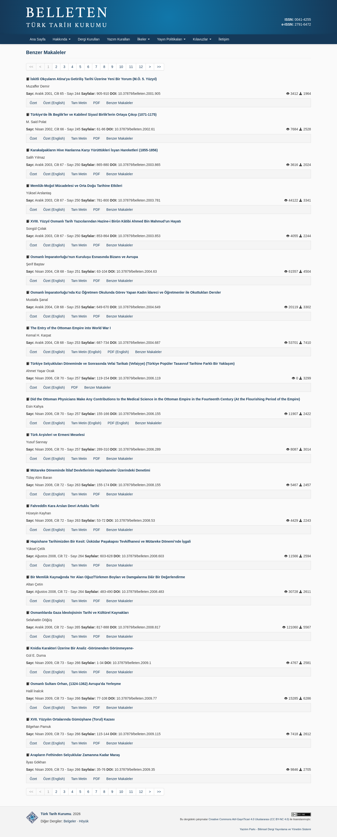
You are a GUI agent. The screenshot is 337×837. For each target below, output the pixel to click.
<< (31, 67)
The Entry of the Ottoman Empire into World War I (68, 328)
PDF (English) (118, 352)
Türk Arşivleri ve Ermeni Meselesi (55, 435)
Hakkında (62, 39)
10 (121, 67)
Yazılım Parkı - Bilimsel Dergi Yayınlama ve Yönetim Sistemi (275, 829)
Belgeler (70, 821)
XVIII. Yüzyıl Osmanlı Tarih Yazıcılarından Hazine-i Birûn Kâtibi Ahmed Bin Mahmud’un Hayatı (103, 221)
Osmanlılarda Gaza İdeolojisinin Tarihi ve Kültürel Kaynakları (77, 613)
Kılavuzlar (202, 39)
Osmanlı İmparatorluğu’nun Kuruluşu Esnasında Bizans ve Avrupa (82, 257)
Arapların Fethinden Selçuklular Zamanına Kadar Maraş (73, 755)
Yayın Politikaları (171, 39)
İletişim (224, 39)
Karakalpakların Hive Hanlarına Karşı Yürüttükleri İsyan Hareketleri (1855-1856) (92, 150)
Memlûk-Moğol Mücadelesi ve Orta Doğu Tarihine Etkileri (74, 186)
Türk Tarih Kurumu (56, 814)
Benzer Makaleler (119, 103)
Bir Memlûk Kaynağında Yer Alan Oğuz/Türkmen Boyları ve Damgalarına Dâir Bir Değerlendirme (105, 577)
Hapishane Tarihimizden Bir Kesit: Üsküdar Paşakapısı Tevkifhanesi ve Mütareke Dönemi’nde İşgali (108, 541)
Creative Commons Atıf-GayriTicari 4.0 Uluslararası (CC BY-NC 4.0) (249, 819)
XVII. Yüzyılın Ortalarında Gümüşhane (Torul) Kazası (70, 719)
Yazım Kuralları (118, 39)
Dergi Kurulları (89, 39)
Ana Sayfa (38, 39)
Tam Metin (79, 103)
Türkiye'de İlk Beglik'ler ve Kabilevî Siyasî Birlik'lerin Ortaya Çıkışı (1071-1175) (91, 114)
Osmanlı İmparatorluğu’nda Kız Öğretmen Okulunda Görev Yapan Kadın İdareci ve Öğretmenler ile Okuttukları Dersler (123, 292)
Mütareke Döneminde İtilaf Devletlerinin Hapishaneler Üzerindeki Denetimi (88, 470)
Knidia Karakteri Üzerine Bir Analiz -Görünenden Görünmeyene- (80, 648)
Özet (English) (54, 103)
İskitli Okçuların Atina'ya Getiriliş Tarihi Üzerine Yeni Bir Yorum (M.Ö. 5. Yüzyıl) (91, 79)
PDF (96, 103)
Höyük (84, 821)
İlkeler (143, 39)
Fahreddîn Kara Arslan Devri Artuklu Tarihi (62, 506)
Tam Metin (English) (86, 352)
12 (141, 67)
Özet (33, 103)
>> (159, 67)
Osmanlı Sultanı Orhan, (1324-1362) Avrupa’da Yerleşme (73, 684)
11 (131, 67)
